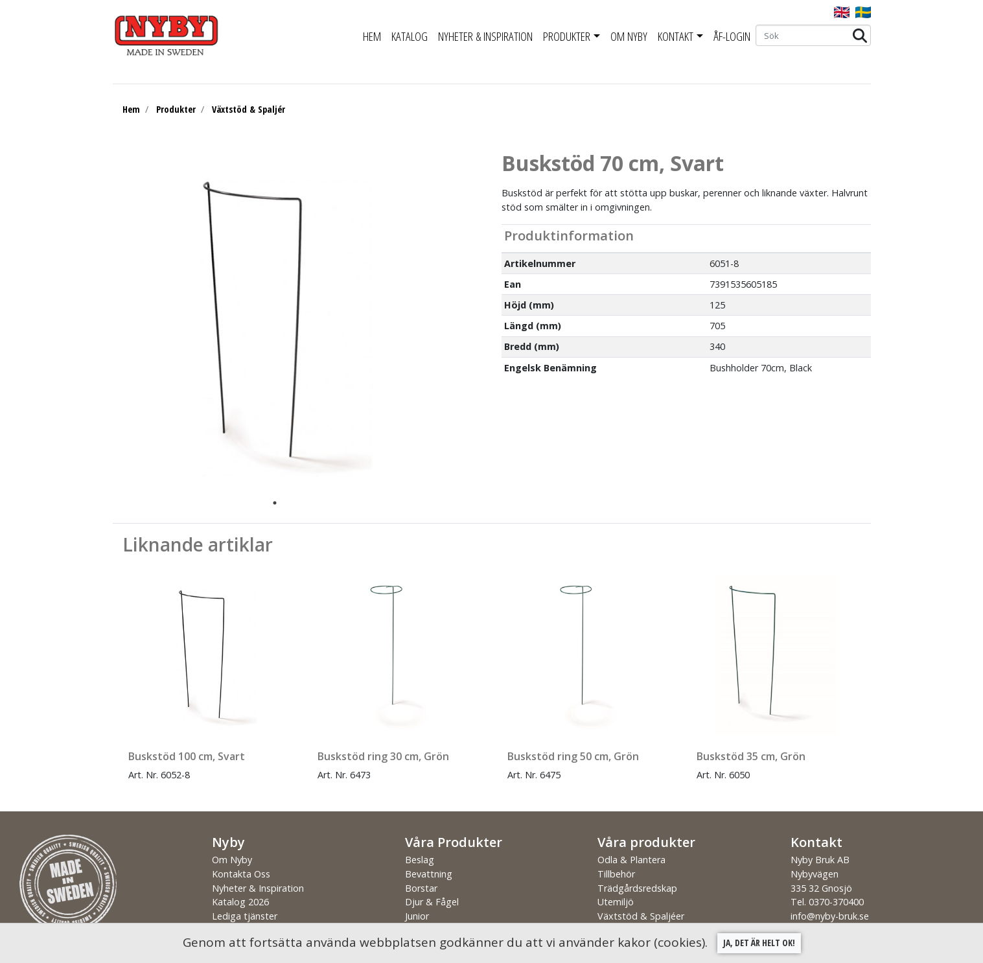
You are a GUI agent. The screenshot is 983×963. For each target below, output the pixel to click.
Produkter (566, 36)
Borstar (421, 888)
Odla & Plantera (631, 859)
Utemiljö (615, 902)
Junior (417, 916)
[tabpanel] (265, 322)
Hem (372, 36)
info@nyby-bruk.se (830, 916)
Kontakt (675, 36)
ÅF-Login (731, 36)
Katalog (409, 36)
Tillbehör (616, 874)
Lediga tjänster (244, 916)
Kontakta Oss (241, 874)
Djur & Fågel (432, 902)
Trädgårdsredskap (637, 888)
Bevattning (428, 874)
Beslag (419, 859)
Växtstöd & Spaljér (248, 109)
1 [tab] (274, 502)
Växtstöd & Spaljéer (640, 916)
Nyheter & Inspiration (485, 36)
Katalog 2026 (240, 902)
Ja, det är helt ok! (759, 942)
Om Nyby (628, 36)
